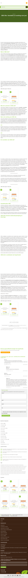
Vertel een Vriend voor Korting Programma (6, 529)
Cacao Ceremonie (3, 428)
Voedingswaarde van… (4, 444)
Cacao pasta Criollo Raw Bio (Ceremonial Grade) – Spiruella (23, 488)
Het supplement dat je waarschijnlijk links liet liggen (10, 454)
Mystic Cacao (10, 557)
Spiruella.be (2, 557)
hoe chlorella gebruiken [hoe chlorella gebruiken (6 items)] (3, 467)
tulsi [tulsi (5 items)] (20, 471)
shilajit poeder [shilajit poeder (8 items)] (16, 470)
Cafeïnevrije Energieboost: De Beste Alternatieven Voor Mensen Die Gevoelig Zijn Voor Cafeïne (15, 452)
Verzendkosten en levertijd (4, 526)
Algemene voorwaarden (4, 532)
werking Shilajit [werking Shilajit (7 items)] (7, 474)
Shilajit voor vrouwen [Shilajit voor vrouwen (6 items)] (3, 471)
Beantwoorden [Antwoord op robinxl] (25, 387)
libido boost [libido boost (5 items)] (20, 467)
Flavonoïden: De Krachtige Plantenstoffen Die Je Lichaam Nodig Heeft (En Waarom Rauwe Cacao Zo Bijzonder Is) (15, 449)
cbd (13, 325)
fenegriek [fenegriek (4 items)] (20, 466)
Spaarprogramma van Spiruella (5, 528)
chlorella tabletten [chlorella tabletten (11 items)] (7, 466)
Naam (3, 400)
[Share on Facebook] (11, 322)
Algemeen (2, 423)
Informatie (2, 434)
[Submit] (26, 7)
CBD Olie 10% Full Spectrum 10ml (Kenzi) (14, 98)
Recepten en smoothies (4, 439)
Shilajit (5, 289)
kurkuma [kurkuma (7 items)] (17, 467)
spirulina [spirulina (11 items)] (8, 471)
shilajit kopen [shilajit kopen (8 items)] (12, 470)
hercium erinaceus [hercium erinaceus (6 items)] (24, 466)
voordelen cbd (24, 325)
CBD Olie (9, 325)
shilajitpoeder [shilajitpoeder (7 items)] (20, 470)
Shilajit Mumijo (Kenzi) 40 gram (23, 502)
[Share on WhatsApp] (10, 322)
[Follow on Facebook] (1, 572)
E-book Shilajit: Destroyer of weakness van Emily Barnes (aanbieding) (5, 488)
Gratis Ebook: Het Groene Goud (5, 537)
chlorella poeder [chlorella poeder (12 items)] (3, 466)
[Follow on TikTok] (4, 572)
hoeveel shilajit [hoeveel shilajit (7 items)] (13, 467)
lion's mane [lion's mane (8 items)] (23, 467)
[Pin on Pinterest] (16, 322)
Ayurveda (2, 426)
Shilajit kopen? (3, 293)
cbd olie (15, 325)
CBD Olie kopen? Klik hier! (6, 88)
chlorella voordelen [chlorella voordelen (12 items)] (12, 466)
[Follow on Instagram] (2, 572)
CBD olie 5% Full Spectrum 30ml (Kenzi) (4, 97)
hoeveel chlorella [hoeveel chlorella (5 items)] (9, 467)
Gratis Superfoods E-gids (4, 538)
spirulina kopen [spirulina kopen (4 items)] (11, 471)
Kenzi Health (5, 557)
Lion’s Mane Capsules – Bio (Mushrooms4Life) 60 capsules (14, 502)
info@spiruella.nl (10, 181)
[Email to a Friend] (14, 322)
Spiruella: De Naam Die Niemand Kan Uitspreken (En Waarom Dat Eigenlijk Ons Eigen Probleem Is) (14, 459)
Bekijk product (14, 102)
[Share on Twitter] (13, 322)
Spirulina (2, 442)
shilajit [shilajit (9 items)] (5, 470)
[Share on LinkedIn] (17, 322)
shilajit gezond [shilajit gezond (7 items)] (8, 470)
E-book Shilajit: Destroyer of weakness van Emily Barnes (14, 487)
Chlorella (2, 431)
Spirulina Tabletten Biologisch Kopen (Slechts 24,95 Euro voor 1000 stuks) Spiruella (4, 503)
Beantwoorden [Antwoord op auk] (25, 364)
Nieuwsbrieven (3, 436)
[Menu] (1, 3)
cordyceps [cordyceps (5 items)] (17, 466)
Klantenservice (3, 525)
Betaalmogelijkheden (3, 531)
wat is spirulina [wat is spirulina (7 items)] (2, 474)
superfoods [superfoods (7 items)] (15, 471)
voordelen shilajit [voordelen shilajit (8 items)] (23, 471)
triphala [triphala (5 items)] (18, 471)
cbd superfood (17, 325)
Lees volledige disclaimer (7, 553)
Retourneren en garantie (4, 534)
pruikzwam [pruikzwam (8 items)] (2, 470)
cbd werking (21, 325)
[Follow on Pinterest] (5, 572)
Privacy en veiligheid (3, 535)
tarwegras (12, 296)
